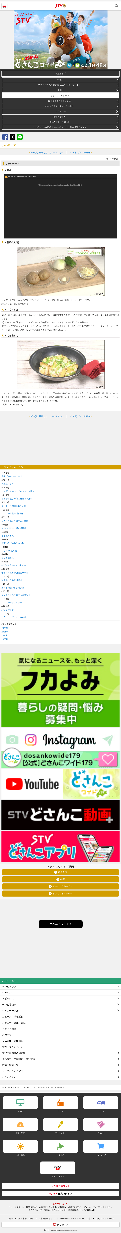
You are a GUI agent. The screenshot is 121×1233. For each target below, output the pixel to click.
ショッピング (100, 1155)
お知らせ (108, 1207)
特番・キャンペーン (12, 1047)
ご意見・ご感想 (93, 1218)
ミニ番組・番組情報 (12, 1041)
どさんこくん (9, 1077)
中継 (59, 90)
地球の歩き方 (59, 116)
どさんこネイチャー (62, 893)
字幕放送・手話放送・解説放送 (18, 1059)
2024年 (4, 635)
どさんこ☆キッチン (59, 95)
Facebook (5, 137)
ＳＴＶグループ (35, 1210)
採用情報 (30, 1207)
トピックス (8, 998)
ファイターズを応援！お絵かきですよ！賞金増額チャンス (59, 127)
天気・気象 (20, 1155)
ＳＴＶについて (60, 1204)
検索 (116, 5)
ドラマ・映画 (9, 1028)
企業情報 (43, 1207)
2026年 (4, 628)
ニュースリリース (16, 1207)
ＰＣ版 (61, 1224)
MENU (4, 5)
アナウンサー (60, 1133)
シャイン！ (8, 992)
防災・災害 (20, 1133)
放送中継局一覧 (10, 1065)
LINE (20, 137)
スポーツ (7, 1035)
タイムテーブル (10, 1010)
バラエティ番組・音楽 (14, 1022)
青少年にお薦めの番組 (14, 1053)
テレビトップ (9, 986)
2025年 (4, 632)
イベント (100, 1133)
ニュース (100, 1111)
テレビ (10, 1087)
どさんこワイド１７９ (22, 1087)
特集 (59, 79)
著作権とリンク (49, 1218)
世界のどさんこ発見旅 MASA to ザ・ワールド (59, 85)
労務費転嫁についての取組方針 (81, 1210)
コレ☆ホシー (59, 111)
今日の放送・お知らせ (59, 122)
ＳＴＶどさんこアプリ (14, 1071)
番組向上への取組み (57, 1207)
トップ (3, 1087)
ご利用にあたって (14, 1218)
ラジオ (60, 1111)
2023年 (4, 639)
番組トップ (60, 73)
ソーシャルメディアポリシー (71, 1218)
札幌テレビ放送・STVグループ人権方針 (85, 1207)
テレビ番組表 (9, 1004)
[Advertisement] (60, 441)
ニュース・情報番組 (12, 1016)
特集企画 (62, 872)
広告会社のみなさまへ (53, 1210)
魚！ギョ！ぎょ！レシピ (59, 101)
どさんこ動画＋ (58, 1176)
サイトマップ (108, 1218)
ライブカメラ (60, 1155)
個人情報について (32, 1218)
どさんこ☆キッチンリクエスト (59, 106)
